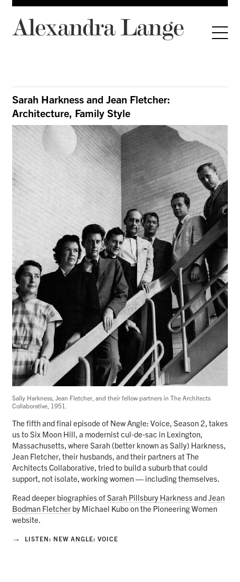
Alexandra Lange (98, 26)
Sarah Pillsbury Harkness (150, 497)
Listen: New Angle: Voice (65, 539)
